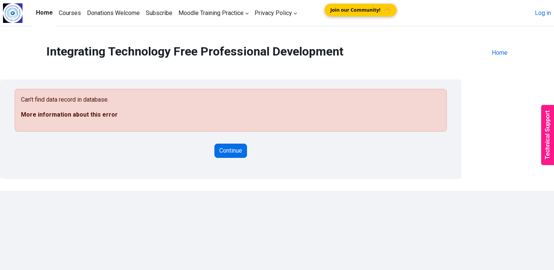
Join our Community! (360, 10)
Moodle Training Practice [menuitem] (211, 12)
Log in (543, 12)
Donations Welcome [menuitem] (113, 12)
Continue (230, 150)
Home (500, 52)
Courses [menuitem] (70, 12)
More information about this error (69, 114)
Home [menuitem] (44, 12)
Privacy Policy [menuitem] (273, 12)
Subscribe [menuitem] (159, 12)
